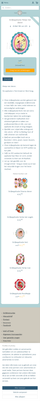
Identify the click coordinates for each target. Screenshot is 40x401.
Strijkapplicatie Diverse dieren (20, 191)
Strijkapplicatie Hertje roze (20, 268)
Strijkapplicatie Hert (20, 242)
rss (20, 394)
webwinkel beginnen (27, 394)
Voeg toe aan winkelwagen (20, 70)
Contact (6, 320)
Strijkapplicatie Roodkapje (20, 294)
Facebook (7, 325)
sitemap (16, 394)
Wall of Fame (8, 331)
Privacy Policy (7, 341)
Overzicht (7, 79)
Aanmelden (7, 377)
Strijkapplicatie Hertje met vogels (20, 217)
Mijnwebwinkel (20, 397)
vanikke (4, 382)
